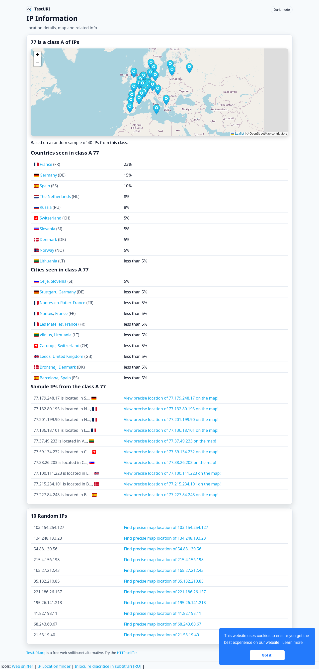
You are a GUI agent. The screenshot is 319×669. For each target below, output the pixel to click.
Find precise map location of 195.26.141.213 (165, 602)
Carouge (48, 345)
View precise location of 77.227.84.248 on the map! (171, 494)
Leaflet (237, 133)
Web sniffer (22, 666)
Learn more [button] (292, 642)
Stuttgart (48, 292)
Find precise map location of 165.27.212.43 (164, 570)
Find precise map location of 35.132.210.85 (164, 581)
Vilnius (46, 335)
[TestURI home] (38, 9)
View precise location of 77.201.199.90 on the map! (171, 419)
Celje (44, 281)
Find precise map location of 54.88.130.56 (162, 549)
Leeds (45, 356)
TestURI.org (36, 652)
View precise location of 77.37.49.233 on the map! (170, 441)
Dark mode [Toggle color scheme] (282, 9)
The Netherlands (55, 196)
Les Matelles (51, 324)
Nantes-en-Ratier (55, 302)
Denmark (48, 239)
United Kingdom (68, 356)
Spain (45, 186)
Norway (47, 250)
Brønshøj (48, 367)
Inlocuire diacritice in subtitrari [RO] (108, 666)
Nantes (46, 313)
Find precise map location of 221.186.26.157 (165, 592)
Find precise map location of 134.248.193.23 (165, 538)
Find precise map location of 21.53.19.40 (161, 635)
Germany (48, 175)
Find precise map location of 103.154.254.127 (166, 527)
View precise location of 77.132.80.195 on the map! (171, 409)
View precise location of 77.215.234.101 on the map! (172, 484)
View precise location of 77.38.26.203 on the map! (170, 462)
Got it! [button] (267, 655)
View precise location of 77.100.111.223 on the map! (172, 473)
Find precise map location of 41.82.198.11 (162, 613)
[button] (134, 88)
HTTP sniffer (126, 652)
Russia (46, 207)
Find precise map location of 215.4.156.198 (164, 559)
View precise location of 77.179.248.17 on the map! (171, 398)
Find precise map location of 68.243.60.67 (162, 624)
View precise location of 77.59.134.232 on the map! (171, 451)
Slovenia (47, 228)
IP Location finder (54, 666)
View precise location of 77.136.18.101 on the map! (171, 430)
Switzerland (50, 218)
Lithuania (48, 261)
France (46, 164)
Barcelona (49, 378)
